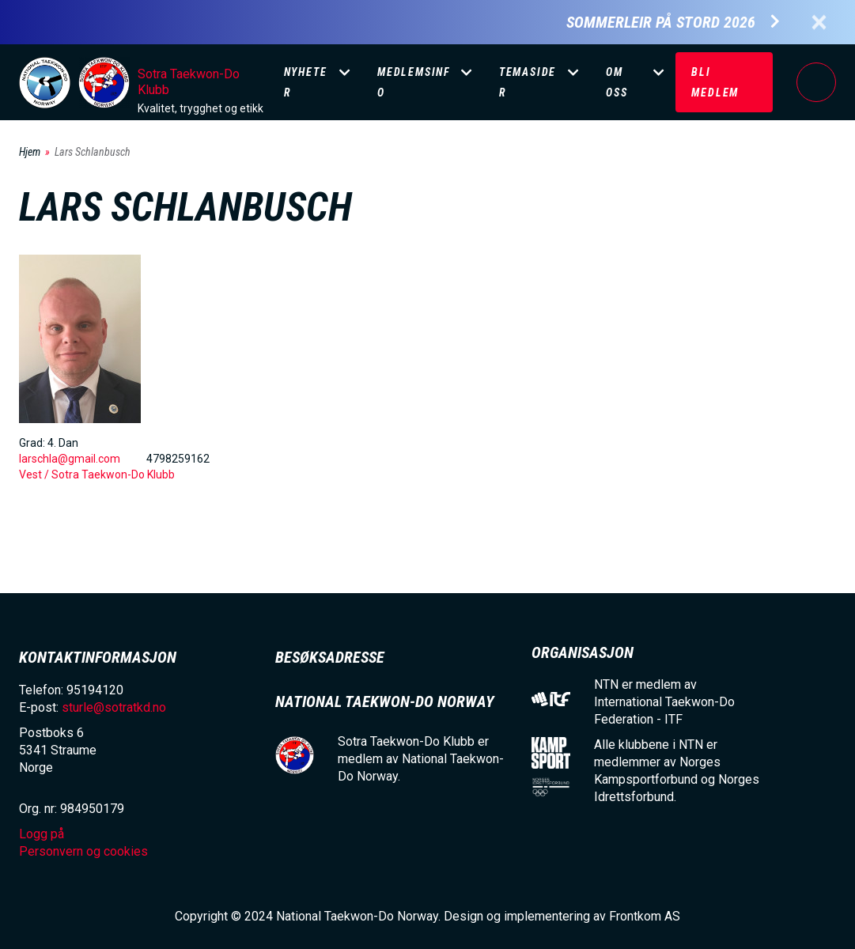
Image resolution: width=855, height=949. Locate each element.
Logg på (816, 82)
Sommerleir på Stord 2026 (660, 22)
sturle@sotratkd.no (114, 707)
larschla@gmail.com (69, 458)
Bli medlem (715, 82)
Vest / (35, 474)
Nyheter (305, 82)
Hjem (29, 152)
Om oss (616, 82)
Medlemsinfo (413, 82)
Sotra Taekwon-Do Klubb (189, 81)
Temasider (527, 82)
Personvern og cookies (83, 851)
